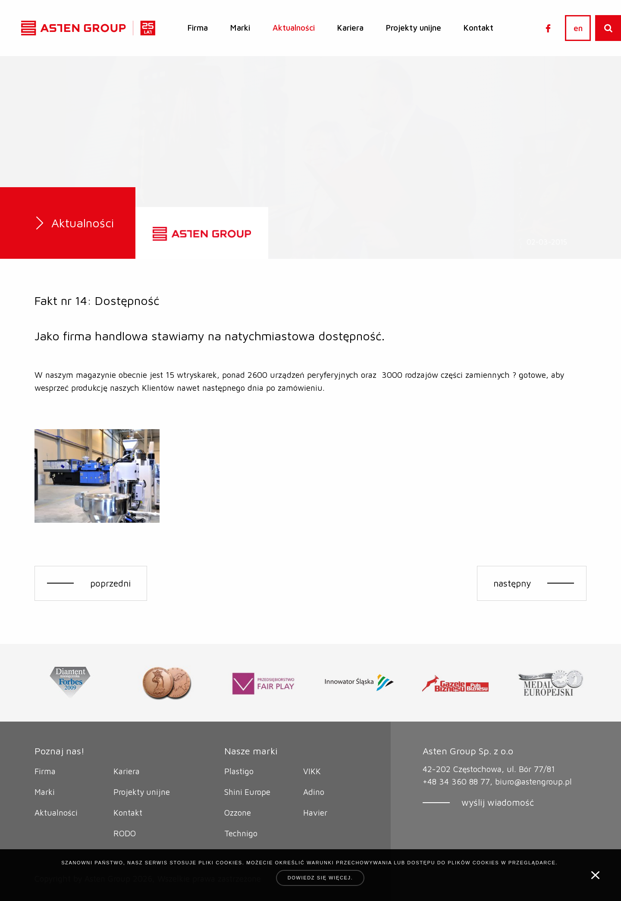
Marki (240, 27)
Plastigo (239, 771)
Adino (313, 792)
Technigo (241, 833)
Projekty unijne (413, 27)
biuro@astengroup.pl (533, 781)
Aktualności (294, 27)
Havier (315, 812)
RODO (124, 833)
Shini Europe (248, 792)
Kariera (350, 27)
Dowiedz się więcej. (320, 877)
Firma (198, 27)
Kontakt (478, 27)
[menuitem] (197, 28)
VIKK (312, 771)
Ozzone (237, 812)
